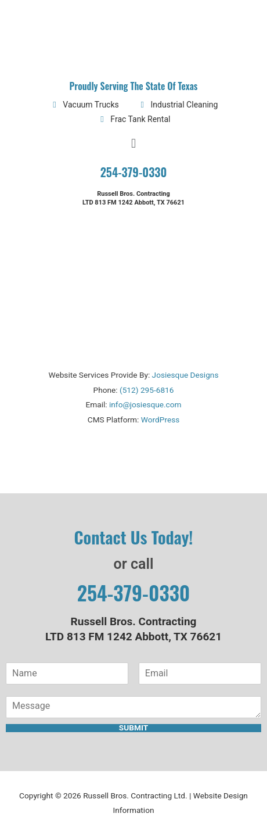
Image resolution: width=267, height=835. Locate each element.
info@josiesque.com (145, 404)
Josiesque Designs (185, 374)
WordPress (160, 419)
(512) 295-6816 (147, 390)
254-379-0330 (133, 172)
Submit (133, 728)
